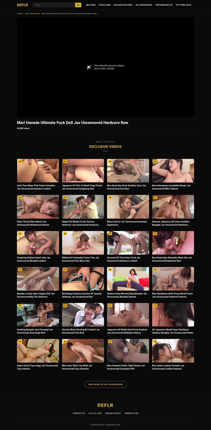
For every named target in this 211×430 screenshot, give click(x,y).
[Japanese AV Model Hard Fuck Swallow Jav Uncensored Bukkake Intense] (128, 319)
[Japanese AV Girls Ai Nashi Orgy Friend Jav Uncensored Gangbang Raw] (83, 175)
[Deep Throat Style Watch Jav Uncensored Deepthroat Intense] (38, 211)
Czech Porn (104, 5)
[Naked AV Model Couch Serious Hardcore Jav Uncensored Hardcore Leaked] (83, 211)
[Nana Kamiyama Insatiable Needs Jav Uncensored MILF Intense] (173, 175)
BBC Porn (91, 5)
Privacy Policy (113, 413)
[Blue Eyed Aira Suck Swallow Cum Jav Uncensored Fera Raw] (128, 175)
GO (78, 5)
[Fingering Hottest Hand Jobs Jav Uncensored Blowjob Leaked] (38, 247)
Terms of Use (131, 413)
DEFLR (22, 5)
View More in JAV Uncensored (105, 384)
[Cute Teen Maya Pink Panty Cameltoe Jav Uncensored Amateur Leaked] (38, 175)
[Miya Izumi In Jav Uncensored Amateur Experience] (128, 211)
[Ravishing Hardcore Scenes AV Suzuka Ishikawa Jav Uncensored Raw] (83, 283)
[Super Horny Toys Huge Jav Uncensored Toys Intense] (38, 355)
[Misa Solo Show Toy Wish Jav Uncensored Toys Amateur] (83, 355)
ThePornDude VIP (164, 5)
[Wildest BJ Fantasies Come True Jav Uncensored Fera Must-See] (83, 247)
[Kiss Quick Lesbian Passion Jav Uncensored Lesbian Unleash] (173, 355)
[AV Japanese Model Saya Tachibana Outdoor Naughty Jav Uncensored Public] (173, 319)
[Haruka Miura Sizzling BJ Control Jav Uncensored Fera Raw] (83, 319)
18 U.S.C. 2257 (95, 413)
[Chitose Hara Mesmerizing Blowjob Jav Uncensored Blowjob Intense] (128, 283)
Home (19, 13)
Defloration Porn (123, 5)
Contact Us (79, 413)
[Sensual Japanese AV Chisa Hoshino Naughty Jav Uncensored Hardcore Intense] (173, 211)
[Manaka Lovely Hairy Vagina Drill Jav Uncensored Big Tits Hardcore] (38, 283)
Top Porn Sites (183, 5)
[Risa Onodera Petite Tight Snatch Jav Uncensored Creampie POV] (128, 355)
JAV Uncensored (143, 5)
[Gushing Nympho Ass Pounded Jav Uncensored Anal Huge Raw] (38, 319)
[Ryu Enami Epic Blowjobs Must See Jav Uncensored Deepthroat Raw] (173, 247)
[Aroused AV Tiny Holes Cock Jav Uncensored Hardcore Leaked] (128, 247)
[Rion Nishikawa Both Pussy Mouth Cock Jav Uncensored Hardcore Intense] (173, 283)
